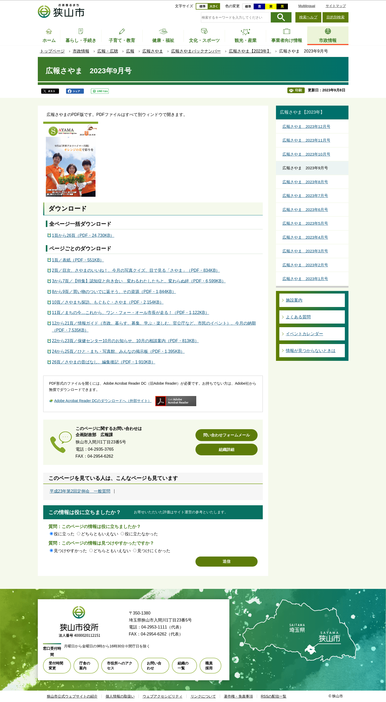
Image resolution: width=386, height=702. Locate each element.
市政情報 (81, 51)
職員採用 (209, 665)
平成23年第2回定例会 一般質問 (80, 491)
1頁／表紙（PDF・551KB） (78, 260)
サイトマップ (336, 6)
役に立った (64, 534)
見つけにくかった (153, 551)
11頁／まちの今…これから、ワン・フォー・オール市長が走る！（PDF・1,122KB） (130, 312)
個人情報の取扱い (120, 696)
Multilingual (306, 6)
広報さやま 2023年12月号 (306, 126)
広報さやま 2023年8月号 (305, 182)
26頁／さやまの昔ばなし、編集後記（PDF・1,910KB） (103, 362)
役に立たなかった (141, 534)
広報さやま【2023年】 (250, 51)
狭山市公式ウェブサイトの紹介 (72, 696)
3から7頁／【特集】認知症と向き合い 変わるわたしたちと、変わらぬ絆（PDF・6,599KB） (139, 281)
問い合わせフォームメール (226, 435)
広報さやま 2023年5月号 (305, 223)
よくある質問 (298, 317)
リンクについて (203, 696)
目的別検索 (335, 17)
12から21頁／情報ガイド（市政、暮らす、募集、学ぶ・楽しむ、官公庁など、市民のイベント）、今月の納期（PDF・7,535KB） (154, 326)
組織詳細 (226, 449)
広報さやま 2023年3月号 (305, 251)
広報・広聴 (107, 51)
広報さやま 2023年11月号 (306, 140)
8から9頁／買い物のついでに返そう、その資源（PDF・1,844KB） (114, 291)
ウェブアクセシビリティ (163, 696)
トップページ (52, 51)
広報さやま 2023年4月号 (305, 237)
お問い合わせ (154, 665)
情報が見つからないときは (311, 350)
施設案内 (294, 300)
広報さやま (152, 51)
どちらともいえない (99, 534)
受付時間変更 (56, 665)
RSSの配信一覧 (274, 696)
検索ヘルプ (308, 17)
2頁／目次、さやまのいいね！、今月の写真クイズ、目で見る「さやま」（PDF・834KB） (136, 270)
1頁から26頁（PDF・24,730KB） (83, 235)
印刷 (298, 90)
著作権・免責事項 (238, 696)
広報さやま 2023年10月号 (306, 154)
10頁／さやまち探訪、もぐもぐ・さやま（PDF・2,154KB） (108, 302)
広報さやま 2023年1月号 (305, 278)
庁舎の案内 (84, 665)
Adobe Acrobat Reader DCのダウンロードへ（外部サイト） (102, 401)
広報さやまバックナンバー (196, 51)
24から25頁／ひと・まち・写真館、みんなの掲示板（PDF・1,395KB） (118, 351)
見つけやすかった (70, 551)
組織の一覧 (183, 665)
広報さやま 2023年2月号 (305, 265)
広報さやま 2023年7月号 (305, 195)
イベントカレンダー (304, 334)
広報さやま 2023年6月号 (305, 209)
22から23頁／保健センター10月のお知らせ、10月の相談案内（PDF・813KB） (125, 341)
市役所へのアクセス (119, 665)
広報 (130, 51)
